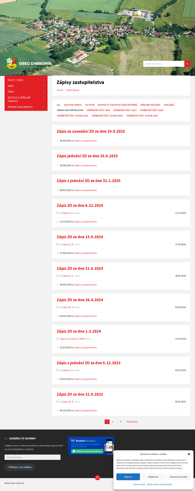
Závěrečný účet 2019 (124, 110)
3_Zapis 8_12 (67, 370)
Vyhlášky (169, 104)
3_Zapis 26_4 (67, 307)
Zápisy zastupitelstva (85, 140)
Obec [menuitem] (11, 86)
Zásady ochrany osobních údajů (159, 484)
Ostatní (89, 104)
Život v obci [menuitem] (15, 80)
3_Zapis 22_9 (67, 401)
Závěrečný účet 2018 (98, 110)
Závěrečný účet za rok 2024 (142, 115)
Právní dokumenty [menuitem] (20, 107)
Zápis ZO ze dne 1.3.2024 (79, 331)
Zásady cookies (139, 484)
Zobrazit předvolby (179, 476)
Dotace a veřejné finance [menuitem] (19, 99)
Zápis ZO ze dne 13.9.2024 (80, 236)
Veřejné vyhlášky (150, 104)
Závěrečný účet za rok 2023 (107, 115)
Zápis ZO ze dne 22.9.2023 (80, 394)
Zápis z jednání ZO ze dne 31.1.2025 (89, 180)
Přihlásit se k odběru (20, 467)
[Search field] (166, 64)
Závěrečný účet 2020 (151, 110)
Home (60, 90)
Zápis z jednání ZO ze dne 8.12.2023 (89, 362)
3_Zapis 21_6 (67, 275)
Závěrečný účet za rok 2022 (72, 115)
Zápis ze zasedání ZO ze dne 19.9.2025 (91, 131)
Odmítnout (153, 476)
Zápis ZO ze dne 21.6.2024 (80, 268)
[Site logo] (29, 69)
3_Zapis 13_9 (67, 244)
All (59, 104)
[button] (188, 454)
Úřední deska (72, 90)
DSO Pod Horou (73, 104)
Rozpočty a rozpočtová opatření (117, 104)
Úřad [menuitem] (11, 91)
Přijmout (128, 476)
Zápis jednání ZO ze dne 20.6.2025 (87, 155)
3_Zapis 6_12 (67, 212)
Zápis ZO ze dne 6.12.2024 (80, 205)
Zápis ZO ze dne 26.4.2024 (80, 299)
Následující (132, 421)
